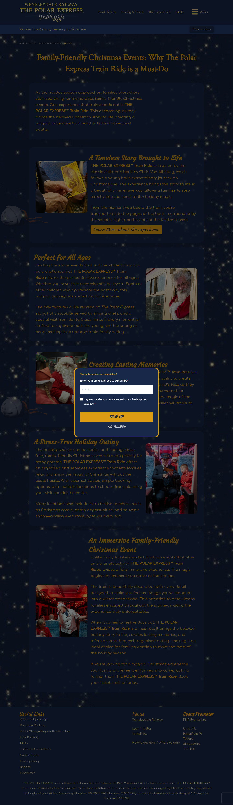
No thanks (116, 427)
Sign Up (116, 416)
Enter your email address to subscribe (103, 380)
